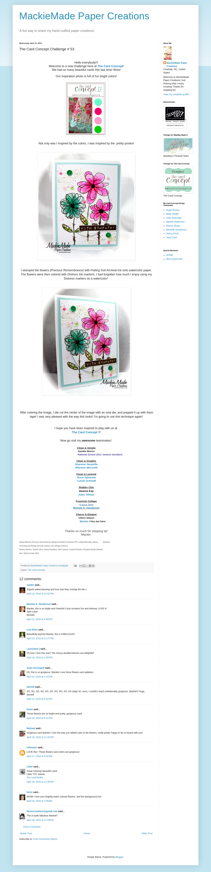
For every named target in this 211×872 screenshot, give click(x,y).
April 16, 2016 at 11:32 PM (40, 737)
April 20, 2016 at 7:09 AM (39, 801)
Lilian (30, 766)
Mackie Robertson (175, 221)
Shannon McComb (86, 467)
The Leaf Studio (35, 777)
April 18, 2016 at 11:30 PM (40, 781)
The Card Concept (110, 66)
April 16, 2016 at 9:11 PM (39, 718)
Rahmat (31, 728)
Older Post (147, 833)
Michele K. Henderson (39, 604)
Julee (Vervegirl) (36, 668)
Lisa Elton (32, 629)
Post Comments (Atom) (45, 839)
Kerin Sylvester (86, 477)
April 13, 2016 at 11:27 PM (40, 638)
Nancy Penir (172, 233)
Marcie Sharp (173, 225)
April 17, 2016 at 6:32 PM (39, 756)
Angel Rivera (172, 210)
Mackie (84, 521)
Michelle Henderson (176, 229)
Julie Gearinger (174, 217)
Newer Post (26, 833)
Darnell (30, 687)
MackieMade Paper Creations (84, 15)
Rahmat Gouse (87, 454)
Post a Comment (32, 826)
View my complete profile (176, 94)
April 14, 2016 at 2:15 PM (39, 676)
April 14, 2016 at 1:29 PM (39, 657)
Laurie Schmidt (87, 480)
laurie (30, 709)
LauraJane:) (33, 648)
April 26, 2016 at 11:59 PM (40, 820)
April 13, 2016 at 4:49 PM (39, 619)
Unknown (32, 747)
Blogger (119, 857)
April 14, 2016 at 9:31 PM (39, 699)
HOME (169, 255)
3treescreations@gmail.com (42, 811)
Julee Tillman (86, 494)
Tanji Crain (171, 237)
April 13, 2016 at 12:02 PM (40, 593)
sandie (30, 585)
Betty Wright (172, 214)
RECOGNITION (174, 259)
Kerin (30, 792)
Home (87, 833)
